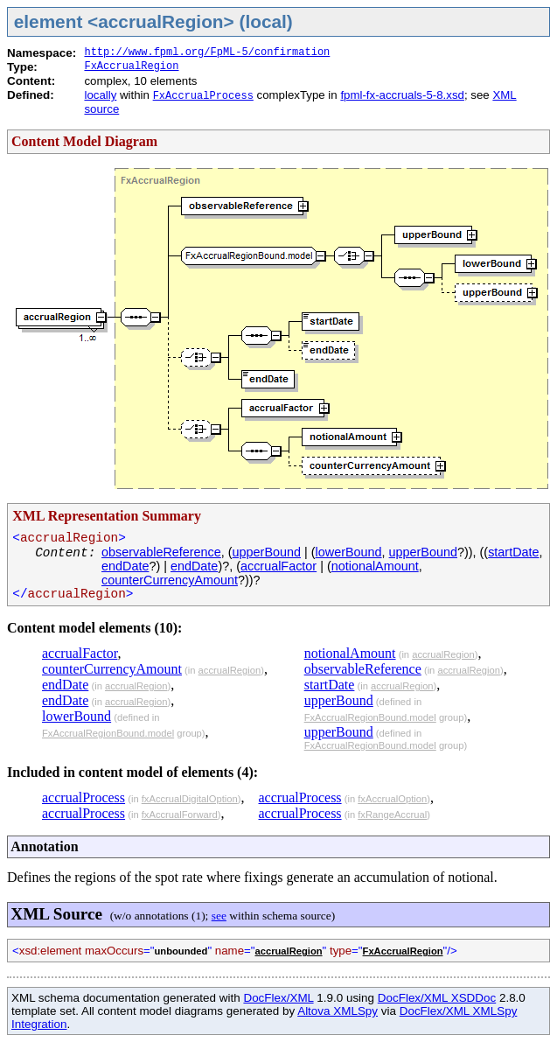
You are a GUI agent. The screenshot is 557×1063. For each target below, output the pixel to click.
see (219, 915)
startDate (513, 552)
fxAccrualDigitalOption (190, 799)
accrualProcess (83, 797)
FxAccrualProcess (203, 96)
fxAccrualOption (392, 799)
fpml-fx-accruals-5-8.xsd (402, 94)
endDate (125, 566)
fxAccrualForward (180, 814)
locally (100, 94)
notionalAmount (375, 566)
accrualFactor (278, 566)
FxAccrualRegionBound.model (108, 733)
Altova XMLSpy (337, 1011)
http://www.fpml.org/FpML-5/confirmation (207, 52)
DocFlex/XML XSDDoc (437, 997)
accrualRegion (229, 670)
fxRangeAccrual (392, 814)
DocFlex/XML (278, 997)
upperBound (267, 552)
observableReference (161, 552)
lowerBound (349, 552)
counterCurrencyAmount (169, 580)
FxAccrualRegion (131, 66)
